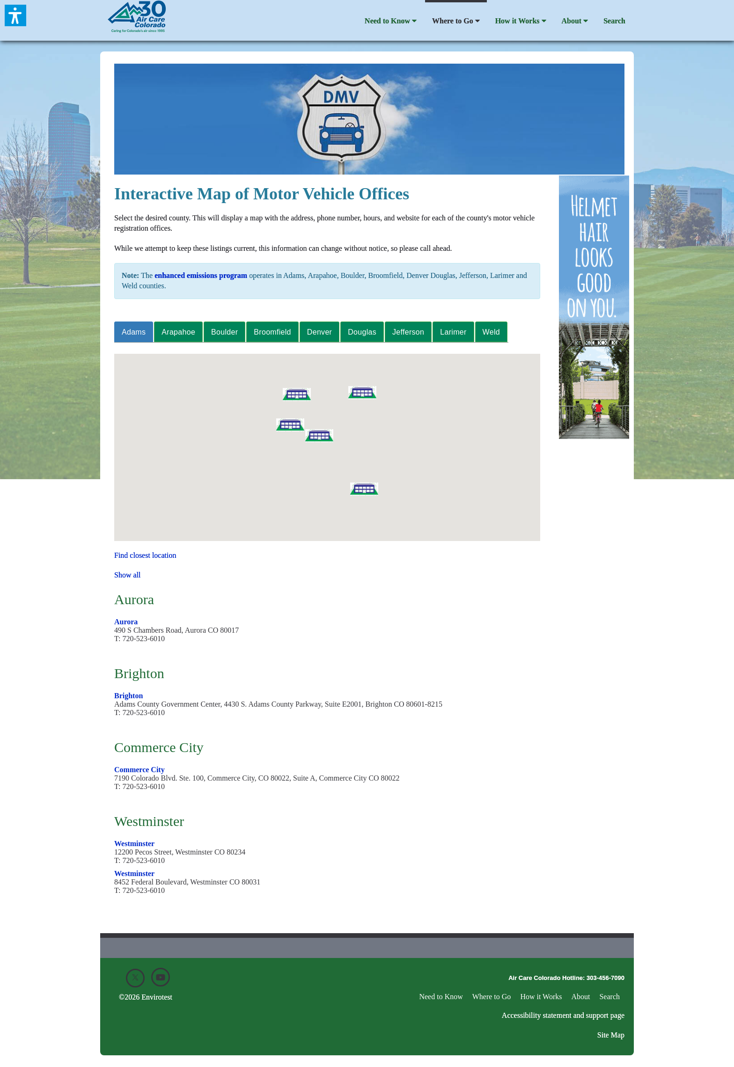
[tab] (134, 332)
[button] (364, 489)
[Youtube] (160, 977)
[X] (135, 978)
